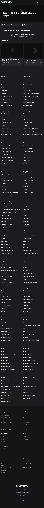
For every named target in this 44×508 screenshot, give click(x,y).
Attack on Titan (26, 90)
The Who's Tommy (5, 375)
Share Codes (26, 465)
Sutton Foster (4, 331)
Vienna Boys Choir (5, 389)
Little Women (4, 235)
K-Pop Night (4, 227)
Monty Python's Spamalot (29, 256)
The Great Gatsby (5, 346)
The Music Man (26, 354)
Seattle (3, 441)
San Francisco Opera (28, 299)
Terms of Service (22, 497)
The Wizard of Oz (5, 378)
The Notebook (4, 357)
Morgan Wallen (26, 422)
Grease (25, 183)
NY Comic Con (26, 270)
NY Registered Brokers (28, 467)
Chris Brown (26, 420)
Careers (3, 463)
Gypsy (2, 186)
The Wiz (25, 375)
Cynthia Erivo (26, 142)
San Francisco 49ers (6, 429)
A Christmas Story (5, 79)
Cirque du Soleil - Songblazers (30, 128)
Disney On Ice (26, 157)
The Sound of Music (28, 369)
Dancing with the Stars (6, 145)
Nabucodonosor (27, 261)
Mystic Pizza (4, 261)
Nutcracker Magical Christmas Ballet (9, 270)
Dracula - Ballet (26, 166)
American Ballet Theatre (29, 84)
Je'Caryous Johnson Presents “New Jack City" (11, 209)
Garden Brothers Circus (28, 177)
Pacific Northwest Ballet (6, 276)
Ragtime (3, 290)
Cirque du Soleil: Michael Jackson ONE (32, 134)
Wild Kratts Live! (27, 398)
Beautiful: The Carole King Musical (31, 96)
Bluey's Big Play (5, 111)
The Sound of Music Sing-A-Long (9, 372)
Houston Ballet (4, 198)
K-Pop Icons (26, 224)
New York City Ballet (6, 267)
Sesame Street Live (5, 305)
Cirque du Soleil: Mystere (7, 137)
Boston (3, 451)
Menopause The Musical (7, 250)
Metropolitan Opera (5, 253)
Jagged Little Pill (5, 206)
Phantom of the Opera (6, 282)
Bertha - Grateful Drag (28, 102)
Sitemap (22, 500)
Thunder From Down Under (7, 380)
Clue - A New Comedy (6, 140)
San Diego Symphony (6, 299)
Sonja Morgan (4, 319)
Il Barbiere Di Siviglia (6, 201)
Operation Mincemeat (28, 273)
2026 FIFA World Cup (6, 415)
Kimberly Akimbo (27, 227)
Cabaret (25, 116)
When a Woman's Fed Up (29, 395)
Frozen (3, 177)
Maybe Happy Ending (6, 247)
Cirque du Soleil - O (6, 128)
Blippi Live (3, 108)
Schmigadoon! (4, 302)
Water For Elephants (6, 392)
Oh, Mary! (3, 273)
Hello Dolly (25, 195)
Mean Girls (25, 247)
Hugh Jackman (26, 198)
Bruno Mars (25, 424)
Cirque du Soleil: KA (6, 134)
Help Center (26, 458)
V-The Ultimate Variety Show (30, 386)
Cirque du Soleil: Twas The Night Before (32, 137)
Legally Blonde (26, 230)
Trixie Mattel (26, 383)
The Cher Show (5, 343)
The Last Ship (26, 346)
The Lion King (4, 348)
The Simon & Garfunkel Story (8, 369)
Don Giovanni (4, 163)
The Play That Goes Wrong (29, 360)
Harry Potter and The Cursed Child (9, 192)
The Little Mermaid (27, 348)
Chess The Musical (27, 122)
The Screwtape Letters (6, 366)
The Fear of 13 (26, 343)
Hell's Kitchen (4, 195)
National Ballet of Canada (7, 264)
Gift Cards (3, 470)
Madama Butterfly (27, 238)
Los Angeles (4, 436)
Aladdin (3, 84)
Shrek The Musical (27, 308)
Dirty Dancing (26, 154)
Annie (24, 87)
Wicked (3, 398)
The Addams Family (5, 337)
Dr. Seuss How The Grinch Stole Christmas (11, 166)
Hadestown (26, 186)
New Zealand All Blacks (7, 427)
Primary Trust (26, 285)
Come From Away (27, 140)
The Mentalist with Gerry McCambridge (10, 354)
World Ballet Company (6, 401)
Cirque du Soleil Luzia (6, 131)
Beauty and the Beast (6, 99)
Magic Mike (4, 241)
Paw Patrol (3, 279)
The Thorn (25, 372)
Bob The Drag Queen (28, 111)
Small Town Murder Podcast (7, 317)
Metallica (25, 429)
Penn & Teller (26, 279)
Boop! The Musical (5, 113)
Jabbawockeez (27, 203)
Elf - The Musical (5, 169)
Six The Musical (5, 314)
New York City (4, 446)
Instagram (25, 439)
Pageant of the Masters (28, 276)
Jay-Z (24, 415)
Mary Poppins (4, 244)
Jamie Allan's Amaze (28, 206)
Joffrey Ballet (26, 215)
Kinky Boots (4, 230)
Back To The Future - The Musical (31, 93)
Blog (2, 460)
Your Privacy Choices (20, 492)
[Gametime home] (7, 2)
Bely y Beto (4, 102)
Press (2, 465)
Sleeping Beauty (27, 314)
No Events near (10, 25)
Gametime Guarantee (28, 460)
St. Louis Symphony (5, 322)
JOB (24, 212)
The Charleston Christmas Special (31, 340)
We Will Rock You (27, 392)
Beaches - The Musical (6, 96)
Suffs (24, 328)
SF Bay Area (4, 439)
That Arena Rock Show (28, 334)
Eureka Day (26, 169)
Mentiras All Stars (27, 250)
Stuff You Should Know (6, 328)
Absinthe (3, 82)
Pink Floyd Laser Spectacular (30, 282)
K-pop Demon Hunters (6, 224)
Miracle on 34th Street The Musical (31, 253)
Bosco (24, 113)
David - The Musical (28, 145)
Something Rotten (27, 317)
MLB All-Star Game (6, 417)
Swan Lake (25, 331)
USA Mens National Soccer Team (9, 420)
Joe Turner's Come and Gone (8, 215)
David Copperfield (5, 148)
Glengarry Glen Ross (28, 180)
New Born (25, 264)
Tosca (2, 383)
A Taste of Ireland (27, 79)
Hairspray (3, 189)
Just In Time (26, 221)
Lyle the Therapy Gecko (29, 235)
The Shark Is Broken (28, 366)
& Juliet (3, 76)
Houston (3, 444)
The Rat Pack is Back (6, 363)
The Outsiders (4, 360)
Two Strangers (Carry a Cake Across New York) (11, 386)
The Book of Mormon (6, 340)
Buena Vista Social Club (6, 116)
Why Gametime (5, 475)
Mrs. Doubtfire (26, 259)
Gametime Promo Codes (7, 467)
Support (3, 472)
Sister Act (25, 311)
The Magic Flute (27, 351)
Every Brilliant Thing (28, 172)
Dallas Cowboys (5, 424)
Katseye (25, 427)
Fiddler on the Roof (5, 174)
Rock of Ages (4, 296)
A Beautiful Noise (27, 76)
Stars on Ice (26, 322)
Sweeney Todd (5, 334)
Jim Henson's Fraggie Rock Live (9, 212)
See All (39, 40)
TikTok (24, 436)
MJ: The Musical (5, 256)
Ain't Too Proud (27, 82)
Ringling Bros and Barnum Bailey (8, 293)
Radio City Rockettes (28, 288)
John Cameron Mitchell (6, 218)
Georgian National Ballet (7, 180)
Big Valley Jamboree (28, 105)
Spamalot (25, 319)
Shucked (3, 311)
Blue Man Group (27, 108)
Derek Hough (4, 154)
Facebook (25, 444)
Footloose (25, 174)
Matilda (25, 244)
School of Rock (27, 302)
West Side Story (5, 395)
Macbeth (3, 238)
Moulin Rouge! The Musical (7, 259)
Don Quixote (26, 163)
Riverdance (26, 293)
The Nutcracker (27, 357)
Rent (24, 290)
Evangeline (3, 172)
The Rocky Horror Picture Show (30, 363)
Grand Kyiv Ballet (5, 183)
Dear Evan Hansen (27, 148)
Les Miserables (4, 232)
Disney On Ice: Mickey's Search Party (10, 160)
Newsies (25, 267)
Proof (2, 288)
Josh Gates (3, 221)
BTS (24, 417)
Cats (24, 119)
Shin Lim (3, 308)
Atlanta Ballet (4, 90)
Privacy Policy (21, 495)
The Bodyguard (27, 337)
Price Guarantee (27, 463)
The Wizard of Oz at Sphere (30, 378)
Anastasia (3, 87)
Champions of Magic (6, 122)
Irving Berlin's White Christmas (8, 203)
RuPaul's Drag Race (28, 296)
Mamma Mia (26, 241)
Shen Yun (25, 305)
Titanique (25, 380)
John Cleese (26, 218)
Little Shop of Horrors (28, 232)
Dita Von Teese (27, 160)
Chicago (3, 125)
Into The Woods (27, 201)
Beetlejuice (25, 99)
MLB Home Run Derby (6, 422)
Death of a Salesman (28, 151)
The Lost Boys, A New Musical (8, 351)
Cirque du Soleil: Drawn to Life (30, 131)
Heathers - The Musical (28, 192)
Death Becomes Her (6, 151)
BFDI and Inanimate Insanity (7, 105)
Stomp (2, 325)
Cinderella (25, 125)
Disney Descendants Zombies (8, 157)
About (2, 458)
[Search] (38, 2)
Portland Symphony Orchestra (8, 285)
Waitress (25, 389)
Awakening (3, 93)
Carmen (3, 119)
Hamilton (25, 189)
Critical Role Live (5, 142)
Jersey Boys (26, 209)
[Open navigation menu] (42, 2)
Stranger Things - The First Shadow (31, 325)
